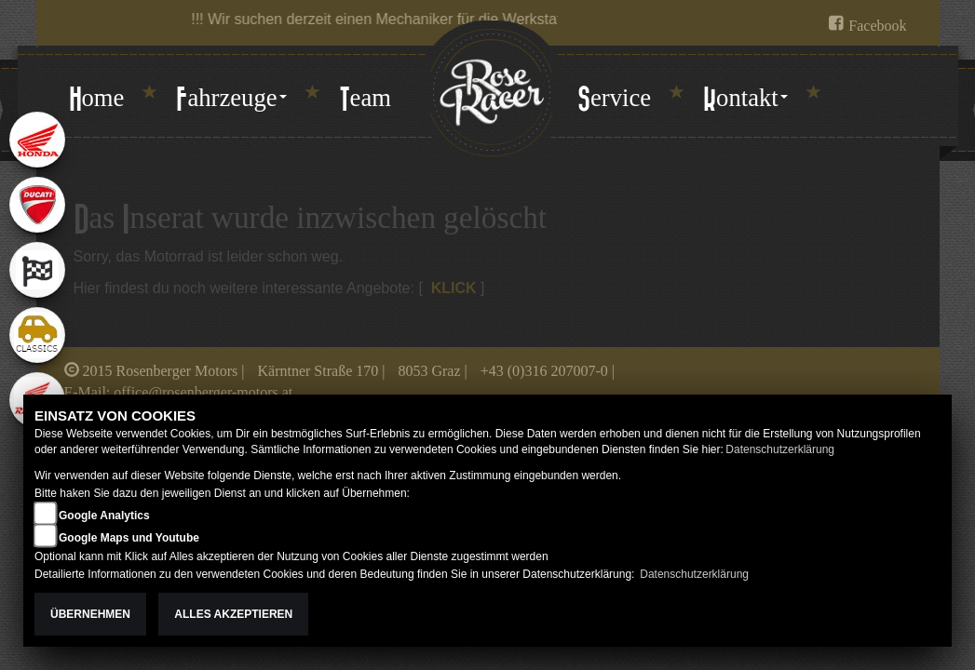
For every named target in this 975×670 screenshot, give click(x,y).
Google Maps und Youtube (129, 537)
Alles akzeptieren (233, 614)
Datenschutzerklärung (779, 449)
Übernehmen (90, 614)
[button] (231, 100)
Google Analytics (104, 515)
